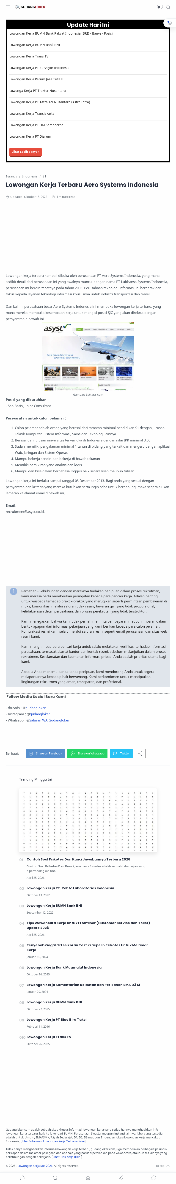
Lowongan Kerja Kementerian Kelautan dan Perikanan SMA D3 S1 (83, 985)
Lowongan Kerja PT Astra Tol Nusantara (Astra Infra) (49, 102)
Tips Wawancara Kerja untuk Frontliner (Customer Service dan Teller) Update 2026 (88, 925)
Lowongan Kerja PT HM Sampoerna (36, 125)
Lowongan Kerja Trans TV (28, 56)
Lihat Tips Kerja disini (67, 1157)
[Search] (168, 7)
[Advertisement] (88, 240)
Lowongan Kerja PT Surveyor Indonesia (39, 67)
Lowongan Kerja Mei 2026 (34, 1166)
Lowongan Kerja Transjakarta (31, 113)
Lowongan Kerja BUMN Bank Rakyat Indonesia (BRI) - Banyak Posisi (61, 33)
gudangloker (35, 707)
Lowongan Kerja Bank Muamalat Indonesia (64, 967)
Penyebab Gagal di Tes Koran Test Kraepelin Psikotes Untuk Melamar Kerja (87, 947)
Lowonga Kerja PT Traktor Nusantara (37, 90)
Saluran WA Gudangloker (49, 720)
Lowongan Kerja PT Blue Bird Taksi (56, 1019)
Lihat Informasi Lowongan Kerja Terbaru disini (53, 1141)
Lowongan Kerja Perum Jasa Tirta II (36, 79)
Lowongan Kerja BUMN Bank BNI (34, 45)
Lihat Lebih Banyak (25, 152)
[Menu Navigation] (8, 7)
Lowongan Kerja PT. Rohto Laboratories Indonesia (70, 888)
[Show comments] (153, 1177)
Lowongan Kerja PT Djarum (30, 136)
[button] (160, 7)
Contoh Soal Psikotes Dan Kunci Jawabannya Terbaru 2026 (78, 859)
